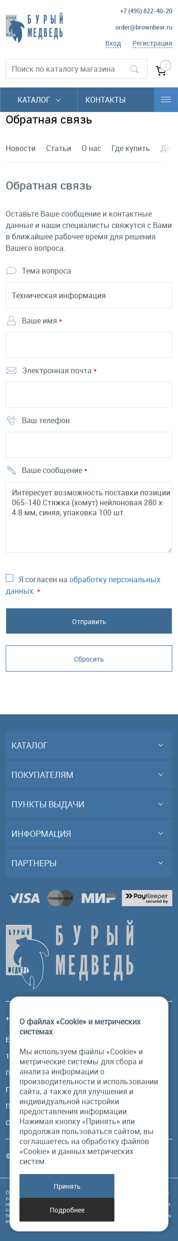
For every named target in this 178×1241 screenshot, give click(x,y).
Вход (113, 42)
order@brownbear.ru (143, 27)
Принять (67, 1186)
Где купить (131, 148)
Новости (21, 148)
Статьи (58, 148)
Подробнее (67, 1209)
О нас (91, 148)
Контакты (105, 100)
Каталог (39, 100)
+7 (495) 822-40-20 (146, 11)
